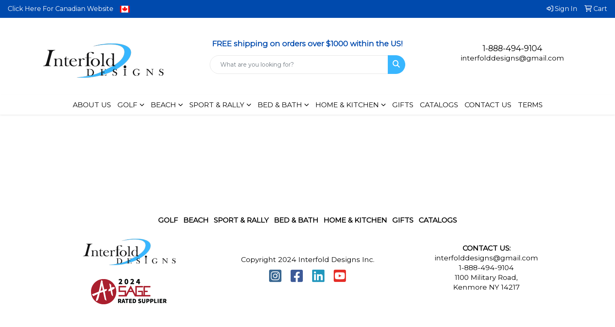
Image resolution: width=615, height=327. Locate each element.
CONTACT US (488, 104)
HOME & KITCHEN (347, 104)
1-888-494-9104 (512, 48)
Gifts (402, 220)
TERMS (530, 104)
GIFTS (402, 104)
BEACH (163, 104)
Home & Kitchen (355, 220)
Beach (196, 220)
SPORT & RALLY (216, 104)
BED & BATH (280, 104)
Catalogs (438, 220)
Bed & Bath (296, 220)
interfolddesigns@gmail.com (512, 58)
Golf (168, 220)
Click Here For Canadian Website (69, 9)
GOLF (127, 104)
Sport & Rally (241, 220)
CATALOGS (439, 104)
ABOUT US (92, 104)
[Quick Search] (299, 64)
